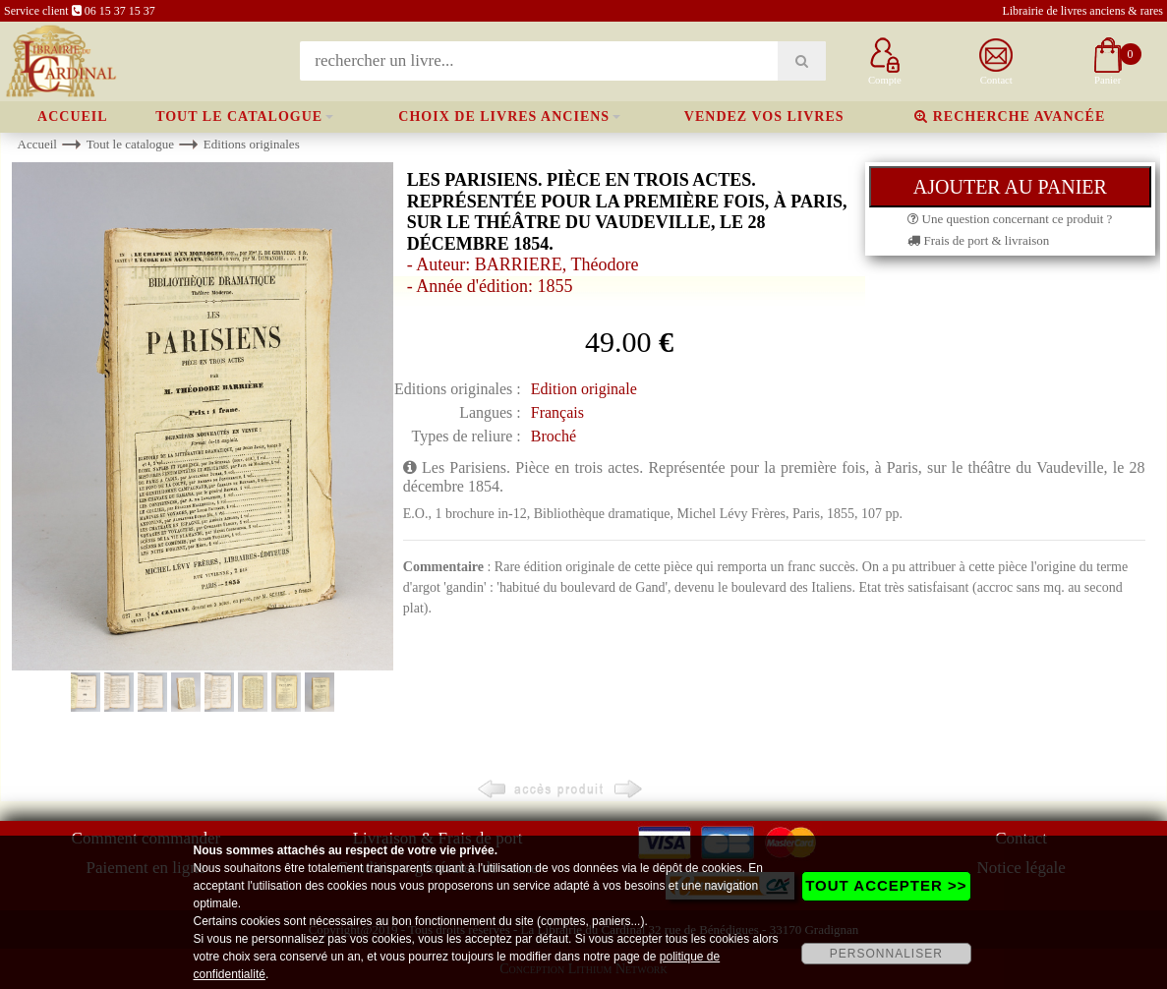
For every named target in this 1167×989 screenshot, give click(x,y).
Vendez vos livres (764, 116)
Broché (553, 436)
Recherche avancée (1009, 116)
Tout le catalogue (238, 116)
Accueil (72, 116)
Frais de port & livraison (978, 240)
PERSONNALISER (886, 953)
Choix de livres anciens (504, 116)
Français (557, 412)
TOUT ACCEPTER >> (885, 885)
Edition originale (584, 388)
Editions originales (252, 144)
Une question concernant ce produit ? (1009, 218)
